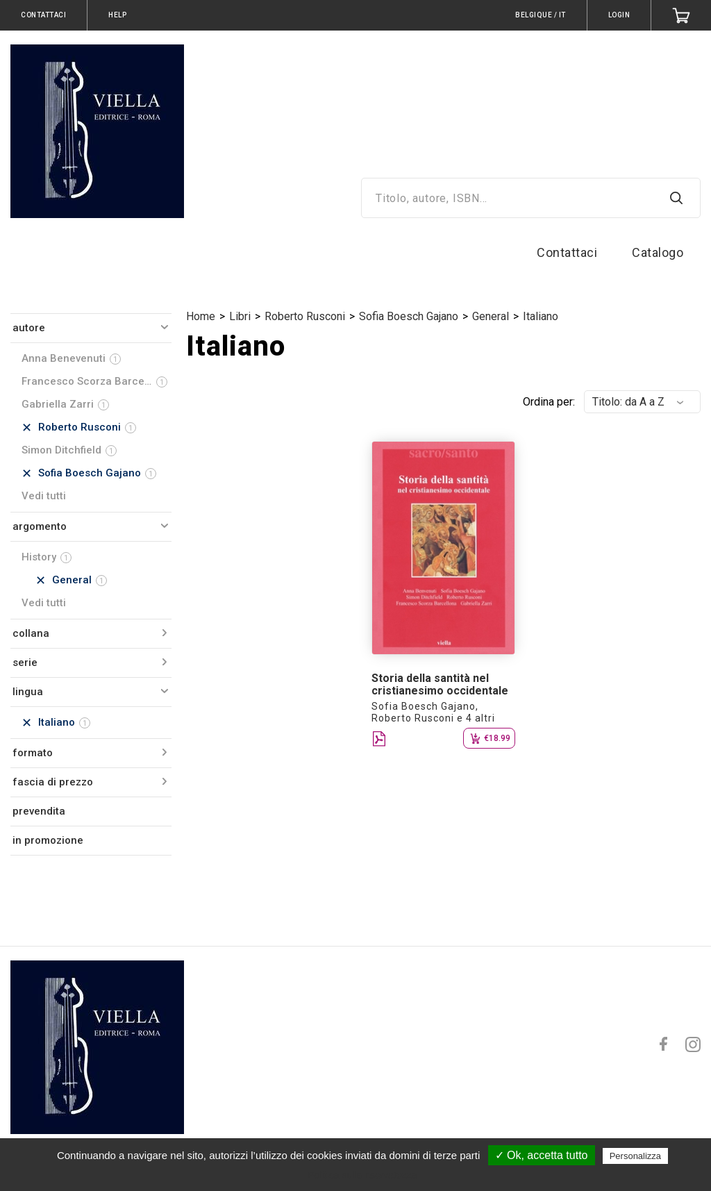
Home (200, 316)
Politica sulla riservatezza (362, 1175)
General (490, 316)
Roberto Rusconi (305, 316)
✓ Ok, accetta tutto (541, 1155)
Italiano (540, 316)
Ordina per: (549, 401)
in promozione (47, 840)
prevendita (38, 811)
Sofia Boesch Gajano (408, 316)
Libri (240, 316)
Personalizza (635, 1156)
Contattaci (567, 252)
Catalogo (657, 252)
